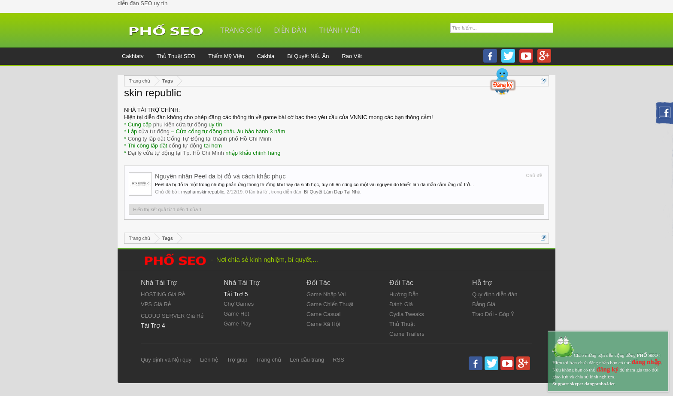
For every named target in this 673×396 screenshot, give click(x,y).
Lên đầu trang (307, 359)
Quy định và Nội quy (166, 359)
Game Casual (323, 314)
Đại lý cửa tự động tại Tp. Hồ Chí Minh (176, 153)
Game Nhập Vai (326, 294)
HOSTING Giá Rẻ (163, 294)
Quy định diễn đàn (494, 294)
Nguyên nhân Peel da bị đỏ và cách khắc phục (220, 176)
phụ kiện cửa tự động (180, 124)
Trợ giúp (237, 359)
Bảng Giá (483, 304)
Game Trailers (406, 334)
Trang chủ (240, 30)
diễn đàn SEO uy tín (142, 3)
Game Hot (236, 313)
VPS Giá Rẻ (156, 304)
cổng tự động (186, 145)
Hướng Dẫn (403, 294)
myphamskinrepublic (202, 191)
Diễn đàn (290, 30)
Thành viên (340, 30)
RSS (338, 359)
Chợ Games (239, 304)
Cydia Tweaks (406, 314)
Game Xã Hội (323, 324)
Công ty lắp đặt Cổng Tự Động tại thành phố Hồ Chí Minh (199, 138)
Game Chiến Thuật (329, 304)
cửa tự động (154, 131)
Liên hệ (209, 359)
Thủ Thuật (402, 324)
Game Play (237, 323)
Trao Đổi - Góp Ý (493, 314)
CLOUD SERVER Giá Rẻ (172, 316)
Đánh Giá (401, 304)
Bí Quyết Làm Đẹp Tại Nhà (332, 191)
